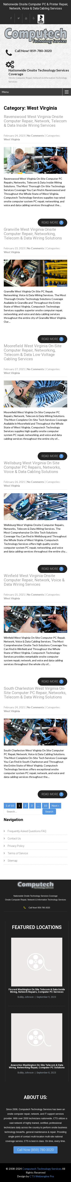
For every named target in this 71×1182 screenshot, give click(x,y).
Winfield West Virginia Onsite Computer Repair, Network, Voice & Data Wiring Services (34, 580)
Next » (55, 805)
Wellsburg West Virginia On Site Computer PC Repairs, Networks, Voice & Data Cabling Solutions (32, 467)
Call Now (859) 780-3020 (35, 1150)
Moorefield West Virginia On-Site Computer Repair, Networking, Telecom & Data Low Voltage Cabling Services (33, 352)
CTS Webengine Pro (42, 1176)
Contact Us (14, 838)
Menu (5, 91)
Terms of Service (18, 853)
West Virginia (12, 139)
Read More (52, 222)
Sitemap (12, 860)
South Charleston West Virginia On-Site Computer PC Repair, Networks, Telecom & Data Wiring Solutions (35, 692)
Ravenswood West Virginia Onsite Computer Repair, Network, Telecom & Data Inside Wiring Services (35, 121)
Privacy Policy (16, 845)
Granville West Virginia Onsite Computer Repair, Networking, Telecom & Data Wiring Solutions (33, 233)
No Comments (35, 135)
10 (45, 805)
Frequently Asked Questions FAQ (27, 831)
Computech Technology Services (42, 1168)
